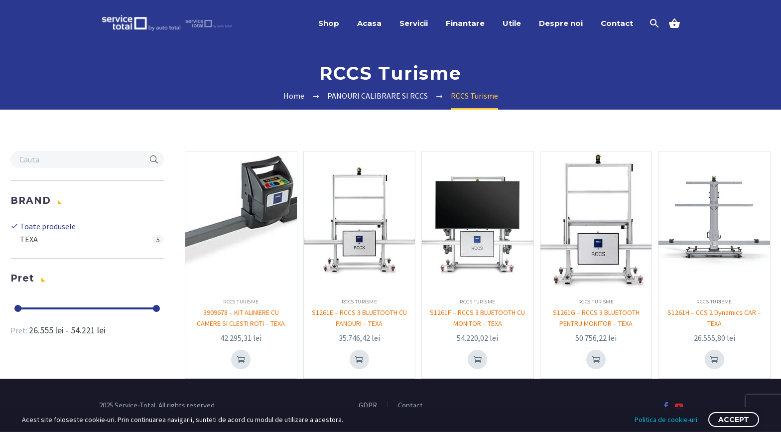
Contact (617, 23)
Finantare (465, 23)
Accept (733, 419)
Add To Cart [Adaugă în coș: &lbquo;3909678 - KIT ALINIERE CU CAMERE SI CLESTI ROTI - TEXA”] (241, 360)
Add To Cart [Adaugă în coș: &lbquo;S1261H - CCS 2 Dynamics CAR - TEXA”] (714, 360)
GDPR (368, 406)
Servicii (413, 23)
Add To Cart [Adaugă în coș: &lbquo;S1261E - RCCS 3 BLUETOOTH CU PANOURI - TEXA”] (359, 360)
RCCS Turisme (241, 301)
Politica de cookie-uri (666, 419)
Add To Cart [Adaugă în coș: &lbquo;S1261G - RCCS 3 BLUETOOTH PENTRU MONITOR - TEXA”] (596, 360)
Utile (512, 23)
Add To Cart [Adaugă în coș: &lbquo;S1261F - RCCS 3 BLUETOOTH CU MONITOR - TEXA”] (478, 360)
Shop (328, 23)
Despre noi (561, 23)
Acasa (369, 23)
